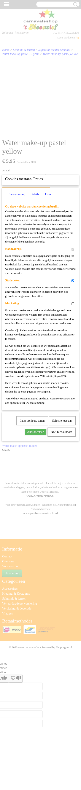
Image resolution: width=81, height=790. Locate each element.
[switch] (72, 305)
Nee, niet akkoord (61, 488)
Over (48, 250)
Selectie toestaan (62, 477)
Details (34, 250)
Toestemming (16, 250)
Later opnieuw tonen (32, 477)
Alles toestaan (35, 488)
